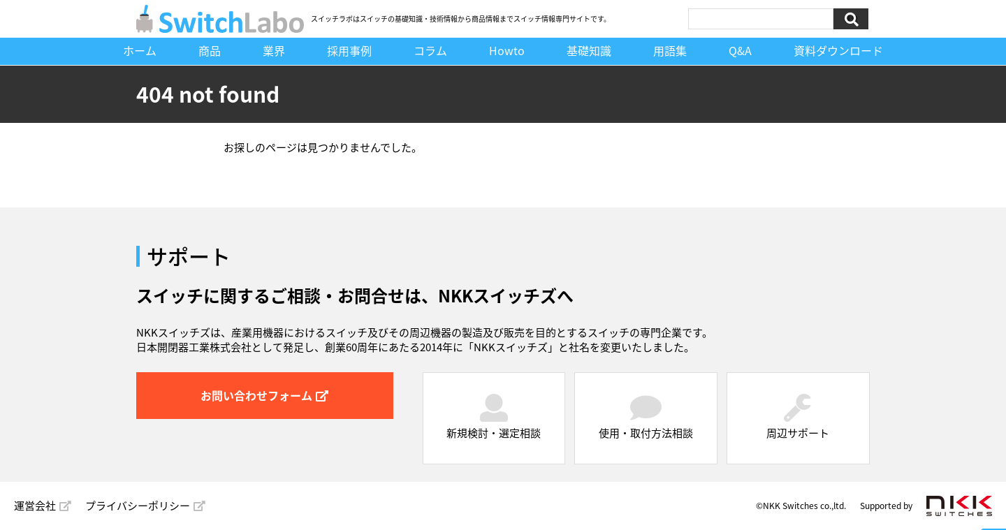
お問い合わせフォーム (264, 395)
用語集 (670, 50)
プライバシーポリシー (145, 505)
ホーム (139, 50)
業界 (274, 50)
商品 (209, 50)
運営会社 (42, 505)
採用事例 (349, 50)
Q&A (740, 50)
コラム (430, 50)
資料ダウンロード (838, 50)
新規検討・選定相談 (493, 417)
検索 (851, 18)
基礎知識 (589, 50)
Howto (507, 50)
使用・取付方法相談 (646, 417)
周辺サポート (797, 417)
